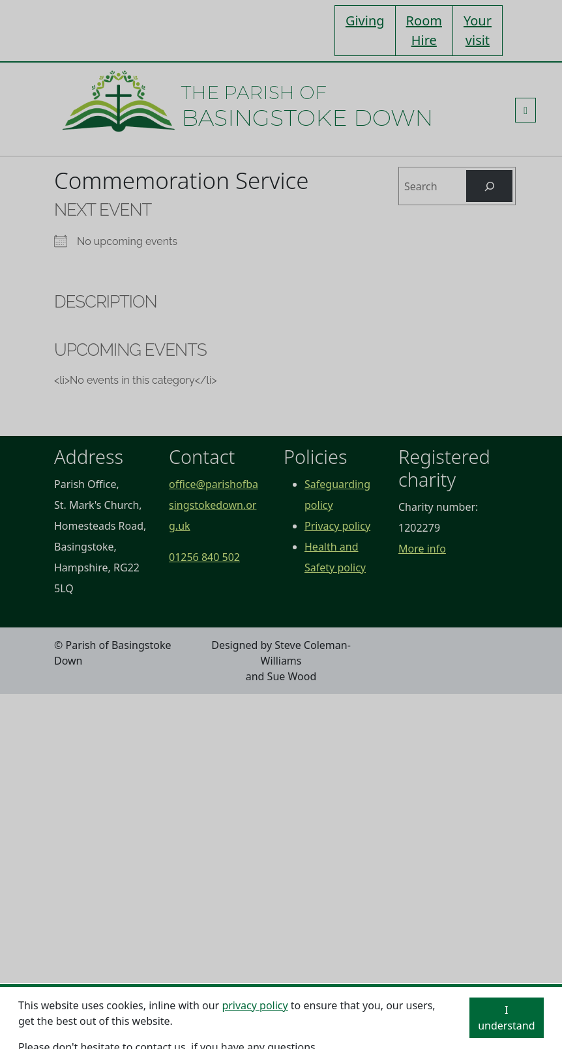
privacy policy (255, 1005)
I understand (506, 1018)
